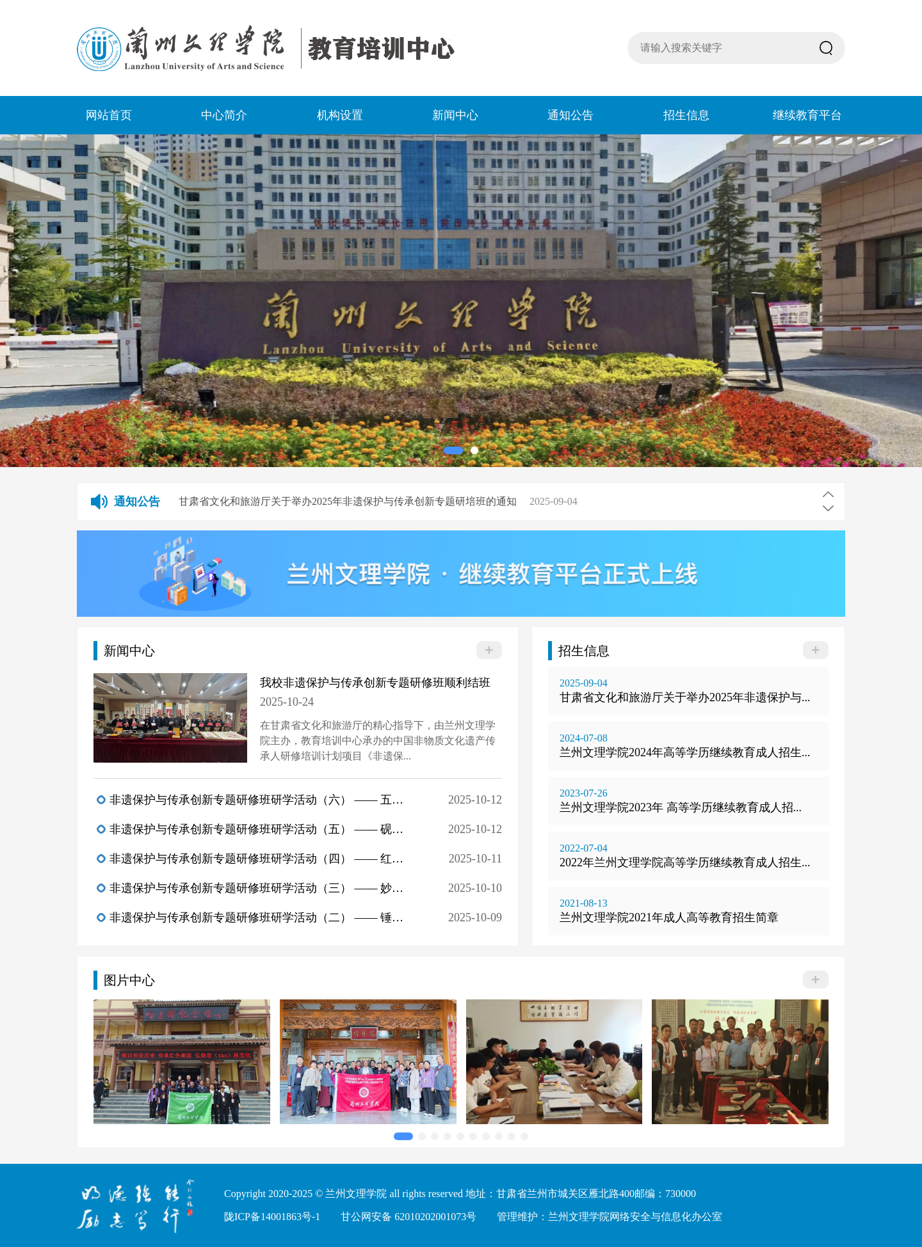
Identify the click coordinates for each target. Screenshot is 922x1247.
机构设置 (340, 115)
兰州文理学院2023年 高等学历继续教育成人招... (681, 807)
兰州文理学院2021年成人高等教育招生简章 (669, 917)
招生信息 (686, 115)
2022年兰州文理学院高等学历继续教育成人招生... (685, 862)
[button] (453, 450)
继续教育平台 (807, 115)
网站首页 (109, 115)
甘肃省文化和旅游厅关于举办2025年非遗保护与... (685, 697)
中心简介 (224, 115)
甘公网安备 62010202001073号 (408, 1216)
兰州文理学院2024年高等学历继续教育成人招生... (685, 752)
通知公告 (570, 115)
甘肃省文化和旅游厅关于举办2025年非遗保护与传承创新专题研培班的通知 (348, 501)
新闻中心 (455, 115)
